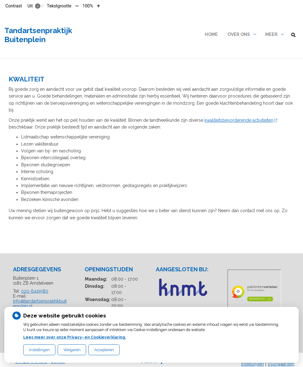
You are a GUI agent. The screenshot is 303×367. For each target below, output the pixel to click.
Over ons (238, 34)
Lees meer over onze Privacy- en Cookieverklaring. (74, 337)
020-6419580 (34, 291)
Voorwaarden (280, 363)
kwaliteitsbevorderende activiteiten (240, 120)
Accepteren (104, 349)
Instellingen (39, 349)
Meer (271, 34)
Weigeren (72, 349)
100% (87, 5)
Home (211, 34)
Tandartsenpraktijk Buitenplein (38, 35)
